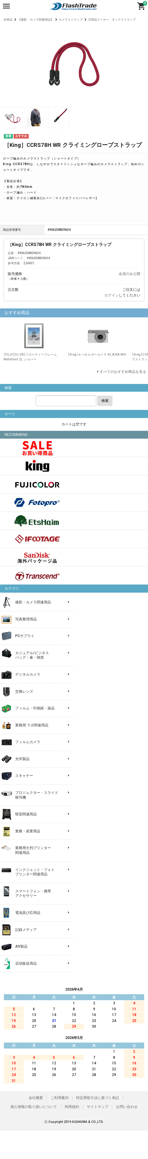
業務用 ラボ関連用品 (31, 725)
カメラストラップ (71, 19)
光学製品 (22, 759)
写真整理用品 (26, 619)
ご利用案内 (60, 1098)
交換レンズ (24, 691)
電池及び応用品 (27, 913)
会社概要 (36, 1098)
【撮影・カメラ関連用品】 (36, 19)
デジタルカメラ (27, 674)
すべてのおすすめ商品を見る (123, 372)
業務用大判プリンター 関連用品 (33, 850)
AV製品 (21, 946)
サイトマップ (97, 1107)
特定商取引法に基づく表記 (97, 1098)
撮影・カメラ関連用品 (33, 602)
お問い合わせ (127, 1107)
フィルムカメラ (27, 742)
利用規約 (72, 1107)
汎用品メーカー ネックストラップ (112, 19)
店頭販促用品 (26, 963)
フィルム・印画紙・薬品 (35, 708)
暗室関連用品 (26, 814)
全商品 (8, 19)
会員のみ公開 (129, 274)
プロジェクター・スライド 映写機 (36, 795)
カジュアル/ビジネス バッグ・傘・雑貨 (32, 655)
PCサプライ (24, 636)
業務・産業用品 (27, 831)
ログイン (111, 295)
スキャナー (24, 776)
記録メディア (26, 930)
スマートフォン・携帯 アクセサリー (33, 893)
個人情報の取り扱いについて (33, 1107)
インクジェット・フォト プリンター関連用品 (35, 872)
